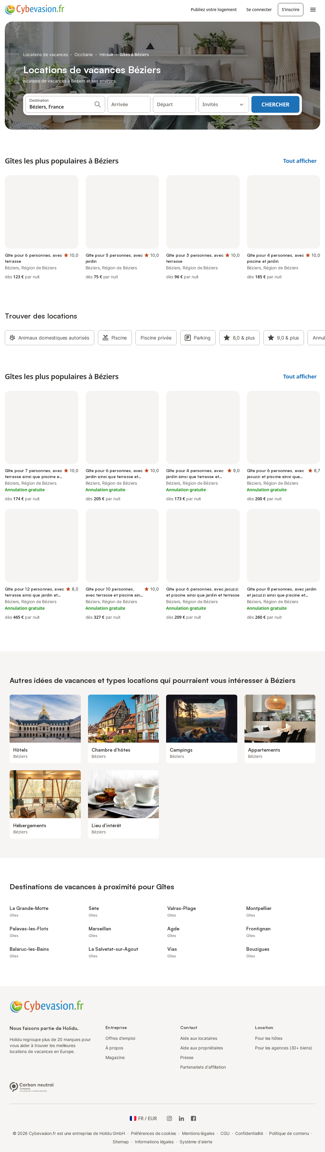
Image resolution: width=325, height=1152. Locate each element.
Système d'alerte (196, 1141)
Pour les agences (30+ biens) (283, 1047)
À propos (114, 1047)
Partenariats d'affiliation (203, 1067)
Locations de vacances (45, 54)
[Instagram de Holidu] (169, 1118)
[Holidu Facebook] (193, 1118)
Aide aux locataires (198, 1038)
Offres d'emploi (120, 1038)
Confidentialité (249, 1133)
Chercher (276, 104)
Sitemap (121, 1141)
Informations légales (154, 1141)
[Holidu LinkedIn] (181, 1118)
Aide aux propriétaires (201, 1047)
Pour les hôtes (268, 1038)
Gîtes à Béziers (134, 54)
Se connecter (259, 9)
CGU (224, 1133)
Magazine (114, 1057)
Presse (186, 1057)
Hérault (106, 54)
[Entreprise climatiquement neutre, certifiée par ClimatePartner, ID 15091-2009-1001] (32, 1086)
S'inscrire (290, 9)
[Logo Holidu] (34, 9)
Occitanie (83, 54)
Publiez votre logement (214, 9)
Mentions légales (198, 1133)
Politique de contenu (289, 1133)
